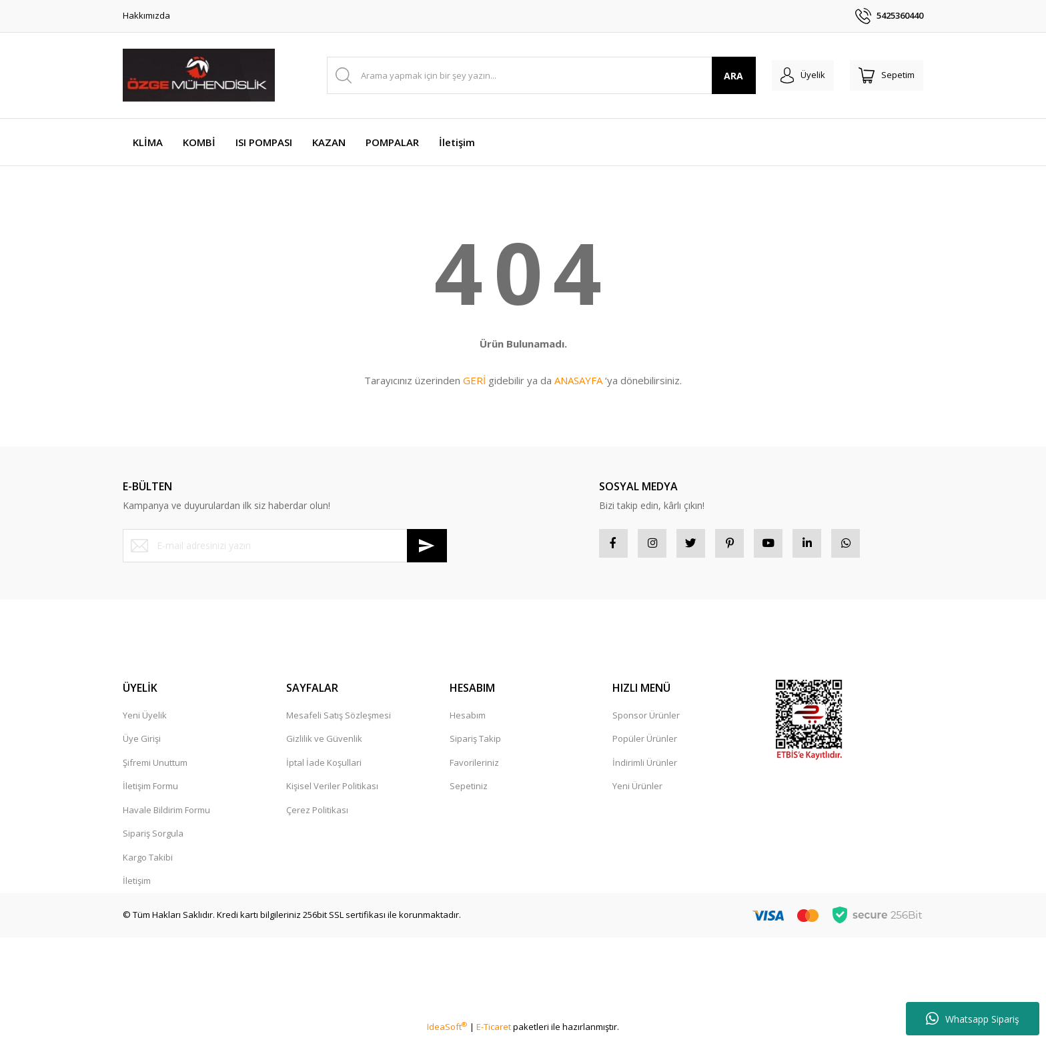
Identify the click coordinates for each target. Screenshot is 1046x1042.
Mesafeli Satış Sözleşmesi (338, 720)
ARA (715, 75)
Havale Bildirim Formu (166, 815)
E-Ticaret (493, 1031)
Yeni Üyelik (145, 720)
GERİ (474, 380)
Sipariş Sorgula (153, 838)
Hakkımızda (146, 15)
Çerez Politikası (317, 815)
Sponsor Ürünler (646, 720)
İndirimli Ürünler (644, 767)
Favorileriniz (474, 767)
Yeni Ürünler (637, 791)
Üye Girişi (142, 743)
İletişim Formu (150, 791)
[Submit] (427, 545)
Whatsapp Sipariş (972, 1018)
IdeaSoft (447, 1031)
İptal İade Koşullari (324, 767)
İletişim (137, 885)
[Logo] (199, 75)
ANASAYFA (578, 380)
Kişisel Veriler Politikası (332, 791)
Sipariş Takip (475, 743)
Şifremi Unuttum (155, 767)
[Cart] (882, 75)
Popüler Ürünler (644, 743)
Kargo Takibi (148, 862)
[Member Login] (789, 75)
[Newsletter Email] (285, 545)
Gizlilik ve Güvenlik (324, 743)
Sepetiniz (469, 791)
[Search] (532, 75)
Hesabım (468, 720)
